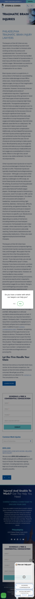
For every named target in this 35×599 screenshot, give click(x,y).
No (14, 304)
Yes (20, 304)
